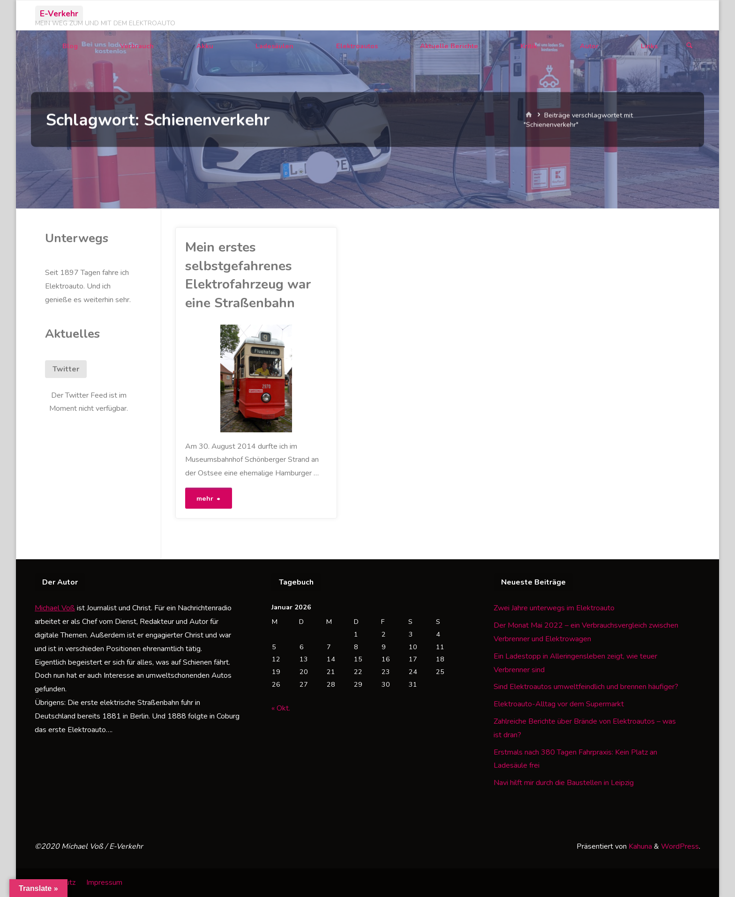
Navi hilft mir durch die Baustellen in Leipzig (564, 783)
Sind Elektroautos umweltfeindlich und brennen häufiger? (586, 687)
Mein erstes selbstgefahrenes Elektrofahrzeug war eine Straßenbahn (248, 274)
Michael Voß (55, 608)
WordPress (680, 847)
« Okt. (280, 708)
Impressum (104, 882)
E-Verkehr (59, 13)
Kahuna (639, 847)
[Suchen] (689, 46)
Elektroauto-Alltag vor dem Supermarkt (559, 704)
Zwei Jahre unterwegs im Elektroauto (554, 608)
